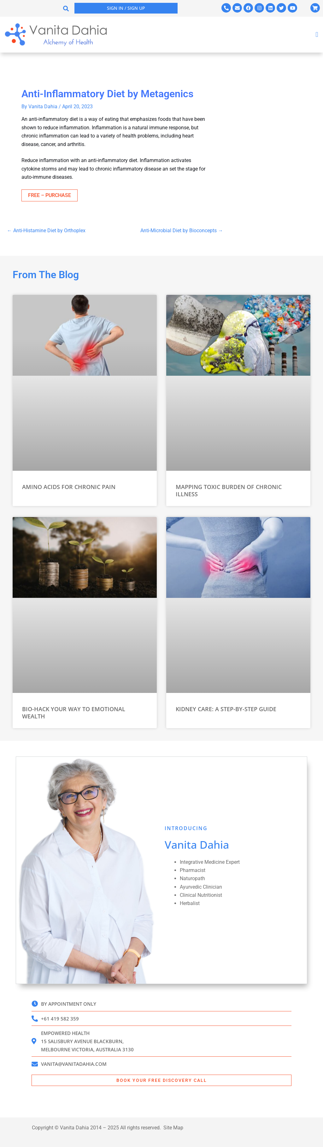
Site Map (173, 1128)
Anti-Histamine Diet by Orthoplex (46, 230)
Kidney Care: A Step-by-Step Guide (226, 708)
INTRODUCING (186, 827)
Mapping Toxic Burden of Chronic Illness (229, 490)
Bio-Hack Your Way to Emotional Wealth (73, 712)
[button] (66, 8)
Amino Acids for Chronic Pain (68, 486)
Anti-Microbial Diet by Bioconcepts (181, 230)
